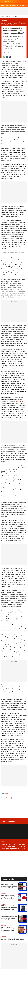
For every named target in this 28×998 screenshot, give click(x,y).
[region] (14, 11)
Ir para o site (7, 2)
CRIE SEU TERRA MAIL (6, 5)
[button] (2, 2)
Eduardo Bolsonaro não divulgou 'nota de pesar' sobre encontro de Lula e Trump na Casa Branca (8, 896)
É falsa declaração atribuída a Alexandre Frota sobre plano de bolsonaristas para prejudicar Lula (9, 907)
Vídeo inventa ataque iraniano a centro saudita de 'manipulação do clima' (9, 929)
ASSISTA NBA (15, 5)
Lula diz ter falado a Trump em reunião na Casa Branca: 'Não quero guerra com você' (13, 846)
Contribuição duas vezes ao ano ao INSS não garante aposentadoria (9, 918)
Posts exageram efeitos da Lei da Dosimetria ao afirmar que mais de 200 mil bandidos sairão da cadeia (9, 886)
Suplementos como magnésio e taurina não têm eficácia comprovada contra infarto (13, 938)
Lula (2, 841)
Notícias (8, 16)
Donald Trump (19, 401)
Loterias (23, 23)
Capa (2, 16)
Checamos (15, 16)
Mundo (9, 23)
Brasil (3, 23)
